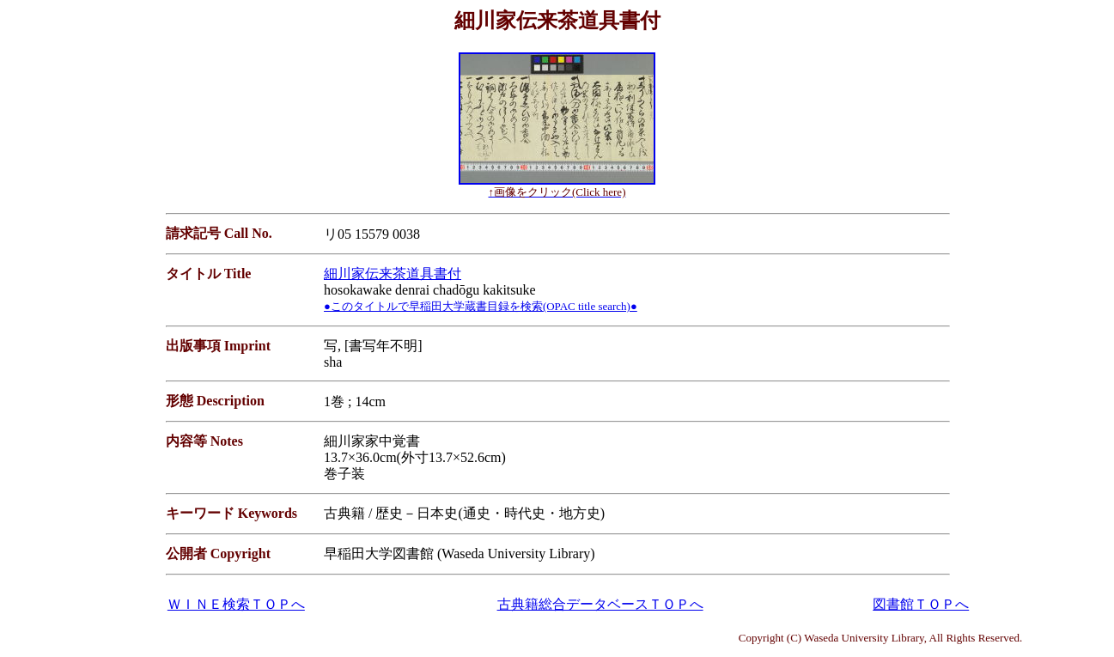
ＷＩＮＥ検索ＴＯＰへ (236, 604)
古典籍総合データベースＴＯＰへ (600, 604)
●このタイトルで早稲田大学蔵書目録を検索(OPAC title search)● (480, 306)
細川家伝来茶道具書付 (392, 273)
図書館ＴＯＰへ (921, 604)
